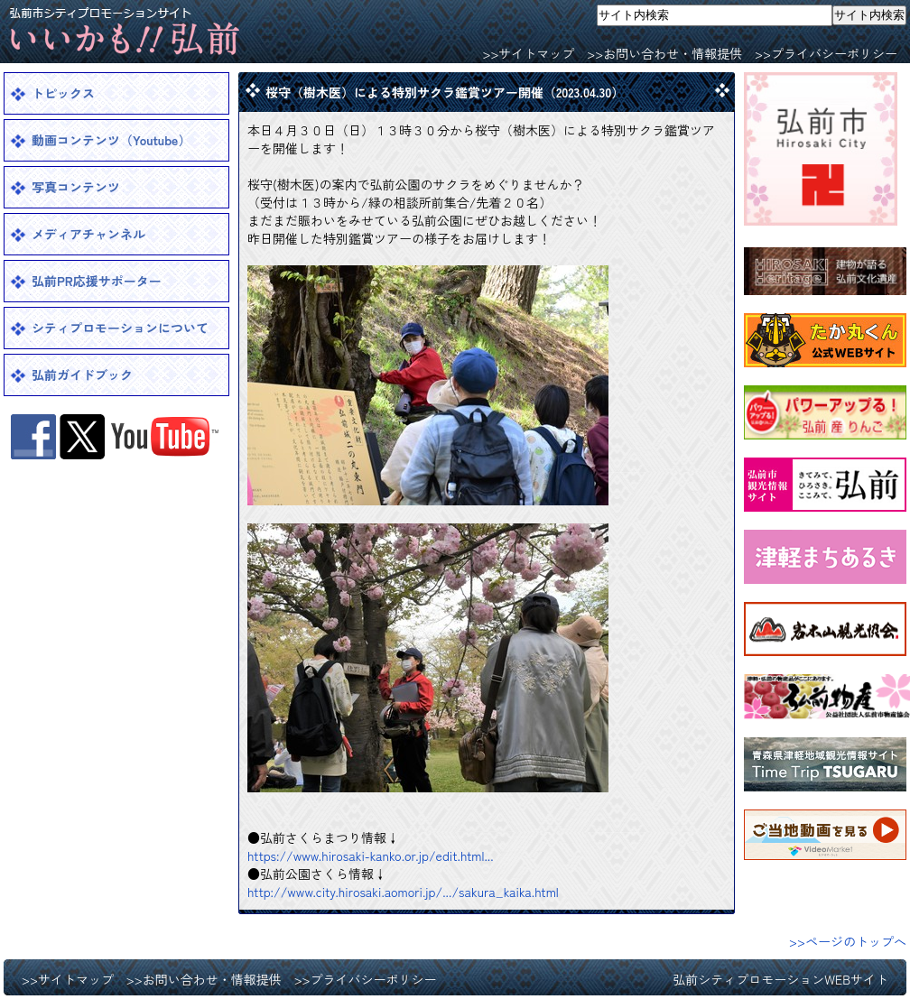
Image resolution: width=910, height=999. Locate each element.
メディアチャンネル (88, 234)
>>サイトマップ (528, 53)
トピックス (63, 93)
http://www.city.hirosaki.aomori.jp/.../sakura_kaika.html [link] (403, 892)
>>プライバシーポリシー (826, 53)
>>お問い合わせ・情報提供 (664, 53)
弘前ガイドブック (82, 374)
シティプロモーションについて (120, 328)
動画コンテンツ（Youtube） (111, 140)
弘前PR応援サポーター (97, 281)
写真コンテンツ (76, 187)
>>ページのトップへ (847, 941)
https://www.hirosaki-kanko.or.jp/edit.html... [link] (370, 855)
